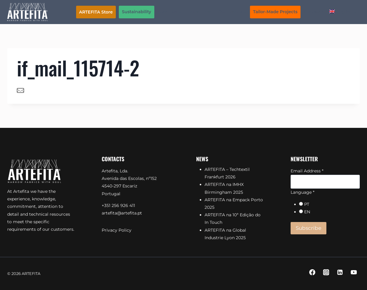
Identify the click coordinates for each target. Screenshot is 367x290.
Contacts (313, 11)
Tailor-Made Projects (275, 11)
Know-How (200, 11)
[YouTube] (354, 272)
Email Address (307, 171)
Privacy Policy (116, 230)
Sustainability (136, 11)
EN (307, 211)
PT (306, 204)
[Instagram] (326, 272)
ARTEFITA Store (96, 12)
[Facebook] (312, 272)
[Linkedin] (340, 272)
